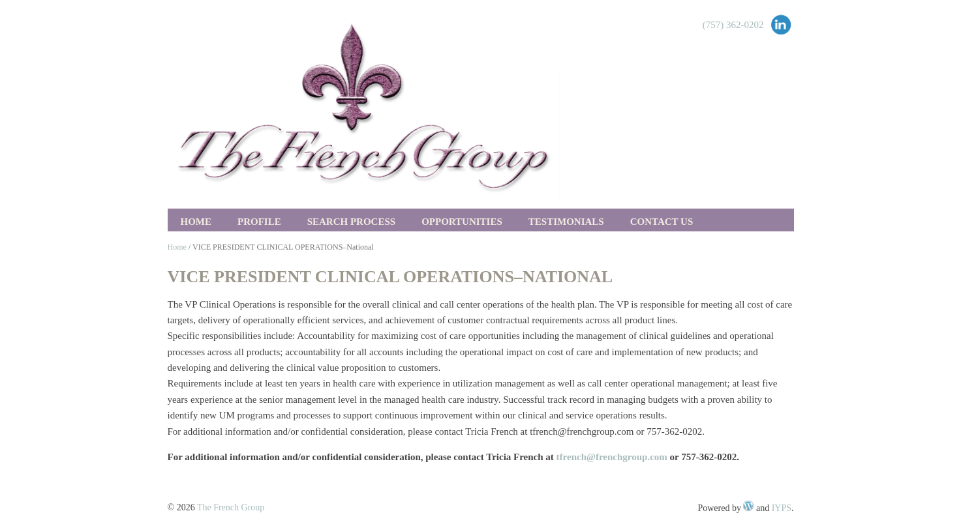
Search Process (351, 221)
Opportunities (461, 221)
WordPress (748, 506)
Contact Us (662, 221)
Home (196, 221)
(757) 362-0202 (733, 25)
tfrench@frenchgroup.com (612, 457)
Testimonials (566, 221)
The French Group (230, 507)
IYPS (781, 508)
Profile (259, 221)
